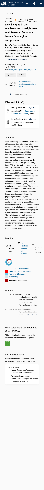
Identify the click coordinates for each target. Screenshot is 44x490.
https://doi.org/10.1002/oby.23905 (22, 70)
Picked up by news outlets (20, 271)
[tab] (20, 94)
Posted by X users (17, 274)
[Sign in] (34, 3)
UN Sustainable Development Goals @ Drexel (27, 84)
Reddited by (14, 277)
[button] (32, 108)
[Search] (27, 3)
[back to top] (10, 94)
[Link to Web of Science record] (24, 248)
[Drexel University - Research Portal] (12, 3)
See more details (22, 269)
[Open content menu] (41, 3)
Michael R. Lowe (12, 56)
